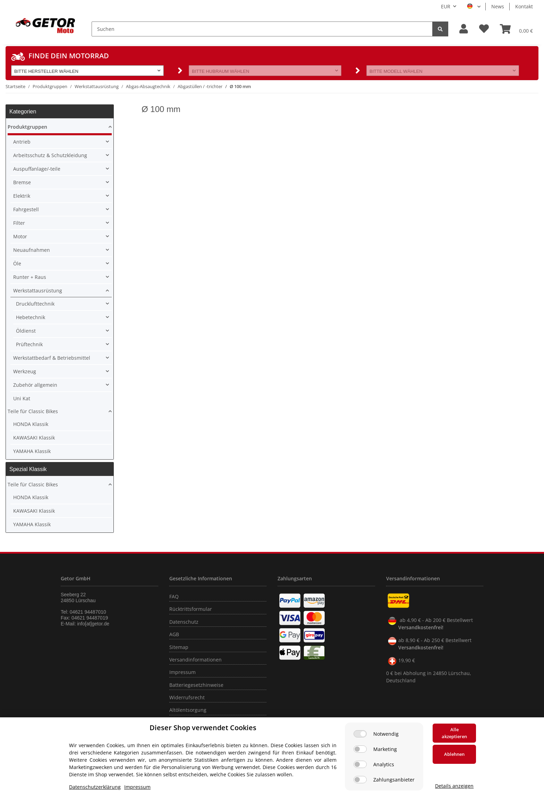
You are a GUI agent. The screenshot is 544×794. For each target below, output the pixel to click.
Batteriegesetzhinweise (196, 685)
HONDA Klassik (30, 424)
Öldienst (26, 330)
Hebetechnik (30, 317)
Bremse (22, 182)
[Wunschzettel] (484, 29)
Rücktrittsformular (190, 609)
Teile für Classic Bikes (33, 411)
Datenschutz (183, 621)
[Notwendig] (360, 733)
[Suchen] (262, 29)
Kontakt (524, 6)
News (497, 6)
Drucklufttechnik (35, 303)
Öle (17, 263)
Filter (19, 223)
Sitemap (178, 647)
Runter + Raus (29, 277)
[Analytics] (360, 764)
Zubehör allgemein (35, 385)
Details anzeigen (454, 786)
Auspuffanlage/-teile (36, 168)
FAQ (174, 596)
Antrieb (22, 141)
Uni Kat (21, 398)
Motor (20, 236)
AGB (174, 634)
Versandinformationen (195, 659)
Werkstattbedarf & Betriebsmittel (51, 358)
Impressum (182, 672)
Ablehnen (454, 754)
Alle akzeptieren (454, 733)
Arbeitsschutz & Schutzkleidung (50, 155)
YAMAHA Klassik (32, 451)
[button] (464, 29)
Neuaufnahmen (31, 250)
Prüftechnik (29, 344)
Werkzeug (24, 371)
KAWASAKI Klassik (34, 437)
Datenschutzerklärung (95, 787)
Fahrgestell (26, 209)
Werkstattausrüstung (37, 290)
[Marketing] (360, 749)
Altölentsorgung (187, 710)
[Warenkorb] (516, 28)
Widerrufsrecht (187, 697)
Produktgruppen (27, 126)
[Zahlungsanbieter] (360, 779)
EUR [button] (445, 6)
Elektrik (21, 196)
